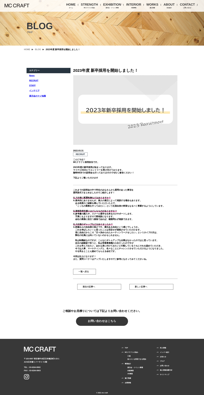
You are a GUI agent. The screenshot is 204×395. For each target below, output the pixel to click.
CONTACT (187, 6)
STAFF (32, 85)
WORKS (152, 6)
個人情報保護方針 (166, 370)
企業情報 (128, 383)
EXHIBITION (112, 6)
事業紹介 (128, 364)
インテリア (34, 91)
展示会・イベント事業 (135, 367)
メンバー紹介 (164, 352)
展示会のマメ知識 (37, 96)
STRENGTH (89, 6)
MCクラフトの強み (131, 352)
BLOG (38, 49)
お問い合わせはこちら (102, 320)
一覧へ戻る (83, 271)
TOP (126, 348)
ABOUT (169, 6)
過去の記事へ (89, 287)
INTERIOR (133, 6)
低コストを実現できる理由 (136, 359)
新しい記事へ (141, 287)
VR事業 (130, 374)
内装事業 (130, 371)
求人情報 (163, 348)
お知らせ (163, 357)
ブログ (162, 361)
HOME (71, 6)
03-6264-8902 (34, 367)
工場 (128, 356)
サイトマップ (164, 374)
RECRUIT (33, 80)
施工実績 (128, 378)
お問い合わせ (164, 366)
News (32, 76)
